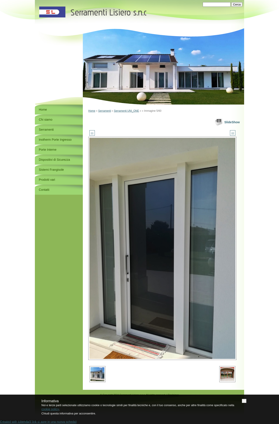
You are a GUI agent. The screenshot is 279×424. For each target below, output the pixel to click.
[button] (244, 401)
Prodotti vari (47, 179)
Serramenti (104, 110)
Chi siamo (45, 119)
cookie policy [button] (50, 409)
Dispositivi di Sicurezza (54, 159)
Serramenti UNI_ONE (126, 110)
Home (91, 110)
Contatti (44, 189)
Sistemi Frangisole (51, 169)
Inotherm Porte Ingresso (55, 139)
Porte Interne (47, 149)
